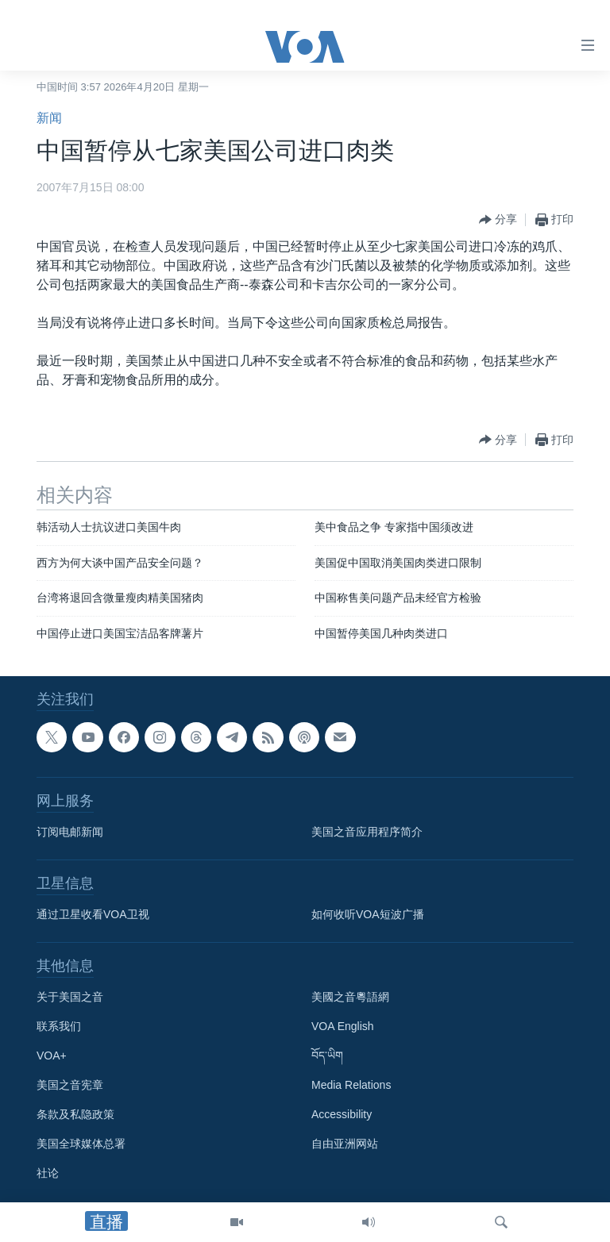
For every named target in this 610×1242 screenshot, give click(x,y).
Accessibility (341, 1115)
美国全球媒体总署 (81, 1144)
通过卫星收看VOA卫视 (93, 915)
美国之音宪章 (70, 1085)
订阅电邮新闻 (70, 832)
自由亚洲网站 (344, 1144)
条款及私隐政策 (75, 1115)
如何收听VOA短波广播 (367, 915)
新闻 (49, 118)
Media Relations (351, 1085)
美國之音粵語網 (350, 997)
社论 (48, 1173)
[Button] (498, 219)
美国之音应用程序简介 (367, 832)
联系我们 (59, 1027)
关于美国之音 (70, 997)
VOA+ (52, 1056)
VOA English (342, 1027)
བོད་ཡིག (327, 1056)
